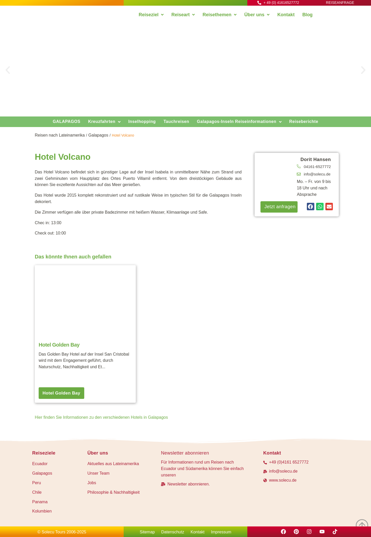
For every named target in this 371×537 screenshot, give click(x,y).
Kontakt (198, 532)
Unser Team (98, 473)
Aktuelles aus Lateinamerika (113, 464)
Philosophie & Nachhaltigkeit (113, 492)
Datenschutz (172, 532)
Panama (40, 502)
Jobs (91, 483)
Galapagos (98, 135)
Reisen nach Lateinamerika (60, 135)
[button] (8, 70)
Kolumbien (42, 511)
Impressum (221, 532)
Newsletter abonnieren (185, 453)
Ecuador (40, 464)
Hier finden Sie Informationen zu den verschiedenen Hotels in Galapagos (101, 417)
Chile (36, 492)
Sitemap (147, 532)
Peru (36, 483)
